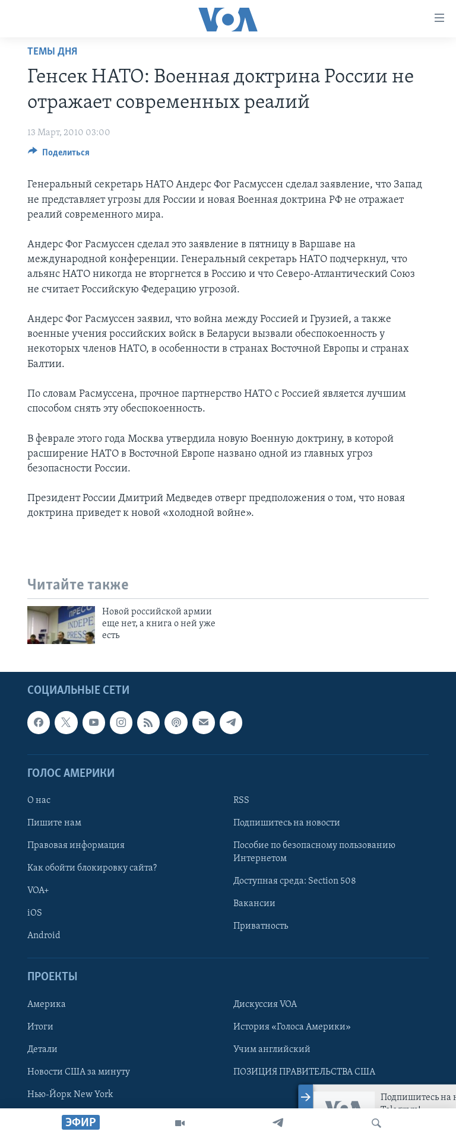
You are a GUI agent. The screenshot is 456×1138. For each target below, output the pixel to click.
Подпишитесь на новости (286, 823)
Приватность (260, 926)
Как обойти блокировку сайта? (92, 868)
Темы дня (52, 52)
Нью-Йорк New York (70, 1094)
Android (44, 936)
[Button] (59, 155)
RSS (241, 800)
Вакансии (254, 904)
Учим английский (272, 1049)
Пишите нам (54, 823)
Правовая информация (76, 845)
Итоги (40, 1026)
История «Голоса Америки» (292, 1026)
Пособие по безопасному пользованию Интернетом (314, 852)
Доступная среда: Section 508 (294, 881)
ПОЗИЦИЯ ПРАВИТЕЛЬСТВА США (304, 1071)
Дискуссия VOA (265, 1004)
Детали (42, 1049)
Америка (46, 1004)
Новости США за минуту (78, 1071)
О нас (38, 800)
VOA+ (38, 890)
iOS (34, 913)
